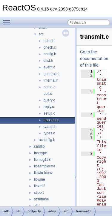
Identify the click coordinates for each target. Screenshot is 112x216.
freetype (40, 153)
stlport (39, 192)
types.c (49, 133)
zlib (36, 206)
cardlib (39, 146)
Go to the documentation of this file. (94, 59)
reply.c (49, 107)
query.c (49, 100)
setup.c (49, 113)
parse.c (49, 87)
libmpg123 (42, 160)
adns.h (49, 41)
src (41, 34)
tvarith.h (50, 126)
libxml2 (39, 186)
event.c (49, 67)
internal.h (51, 80)
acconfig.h (47, 140)
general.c (51, 74)
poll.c (48, 94)
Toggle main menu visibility (8, 20)
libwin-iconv (43, 173)
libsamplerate (44, 166)
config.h (50, 54)
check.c (50, 47)
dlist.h (48, 60)
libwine (39, 179)
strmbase (41, 199)
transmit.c (51, 120)
